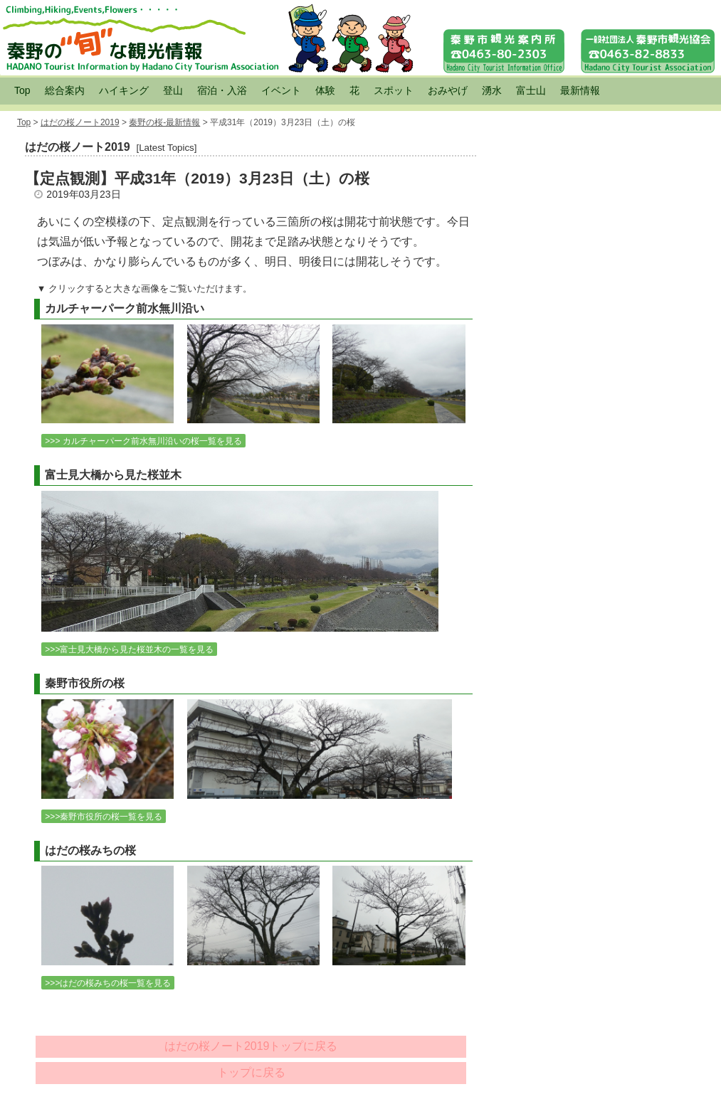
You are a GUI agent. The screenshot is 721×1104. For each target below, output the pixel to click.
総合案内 (65, 90)
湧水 (492, 90)
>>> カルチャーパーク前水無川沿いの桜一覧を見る (143, 441)
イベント (281, 90)
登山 (173, 90)
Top (22, 90)
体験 (325, 90)
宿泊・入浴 (222, 90)
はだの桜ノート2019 (80, 122)
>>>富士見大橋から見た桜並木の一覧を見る (129, 649)
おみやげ (448, 90)
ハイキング (124, 90)
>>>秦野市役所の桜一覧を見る (103, 817)
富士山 (531, 90)
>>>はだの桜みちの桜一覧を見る (108, 983)
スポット (394, 90)
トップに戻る (251, 1072)
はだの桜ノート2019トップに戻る (251, 1046)
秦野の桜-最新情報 (164, 122)
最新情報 (580, 90)
